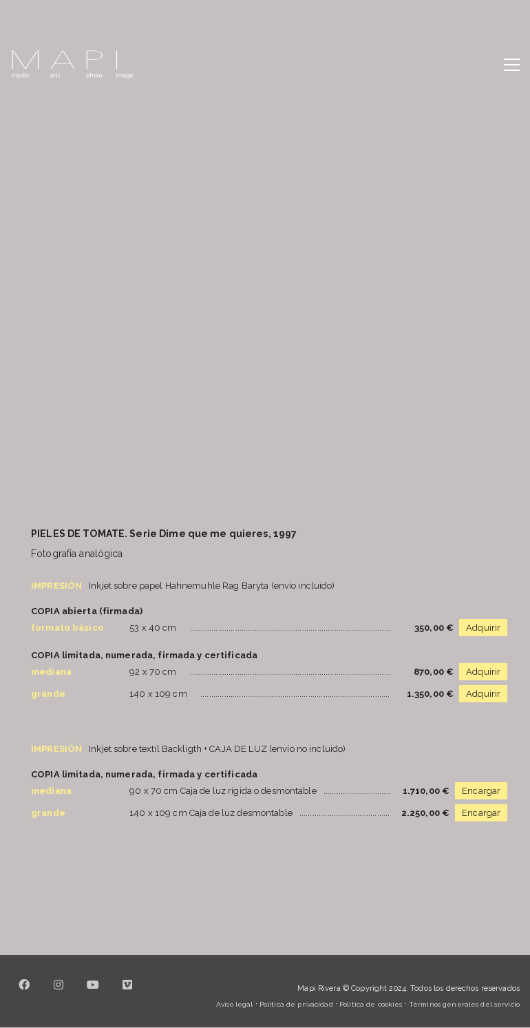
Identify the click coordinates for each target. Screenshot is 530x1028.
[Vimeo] (127, 993)
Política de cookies (370, 1004)
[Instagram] (58, 993)
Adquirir (483, 627)
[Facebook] (24, 993)
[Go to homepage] (72, 64)
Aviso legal (234, 1004)
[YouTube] (93, 993)
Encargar (481, 791)
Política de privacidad (296, 1004)
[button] (512, 64)
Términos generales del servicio (464, 1004)
